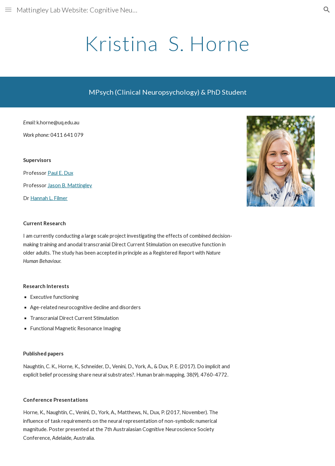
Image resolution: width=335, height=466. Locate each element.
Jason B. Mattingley (70, 185)
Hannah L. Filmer (49, 198)
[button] (8, 9)
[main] (167, 43)
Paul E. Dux (60, 173)
